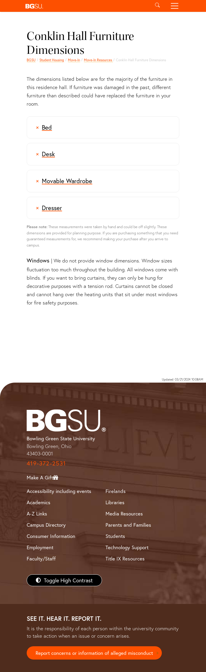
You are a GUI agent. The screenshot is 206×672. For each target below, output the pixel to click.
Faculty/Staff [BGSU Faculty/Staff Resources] (41, 558)
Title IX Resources (125, 558)
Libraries (115, 502)
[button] (86, 6)
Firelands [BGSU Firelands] (116, 491)
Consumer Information (51, 536)
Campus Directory (46, 524)
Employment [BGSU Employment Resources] (40, 547)
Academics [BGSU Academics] (38, 502)
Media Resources (124, 513)
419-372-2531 (46, 463)
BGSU (31, 60)
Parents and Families (128, 524)
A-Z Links (37, 513)
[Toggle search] (157, 6)
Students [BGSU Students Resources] (115, 536)
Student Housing (51, 60)
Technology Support (127, 547)
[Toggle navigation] (174, 6)
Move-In (74, 60)
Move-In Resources (98, 60)
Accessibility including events (59, 491)
